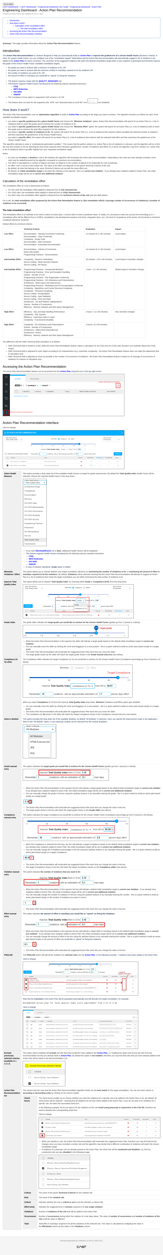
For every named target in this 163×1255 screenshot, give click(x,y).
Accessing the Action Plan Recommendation (28, 31)
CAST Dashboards (10, 7)
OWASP (16, 94)
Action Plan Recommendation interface (26, 34)
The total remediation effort (31, 28)
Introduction (14, 20)
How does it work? (17, 23)
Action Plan (85, 55)
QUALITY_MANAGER (48, 81)
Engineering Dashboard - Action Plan (85, 7)
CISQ (15, 86)
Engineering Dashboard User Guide (53, 7)
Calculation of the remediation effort (30, 26)
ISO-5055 (17, 92)
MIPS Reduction (20, 89)
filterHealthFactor (43, 551)
